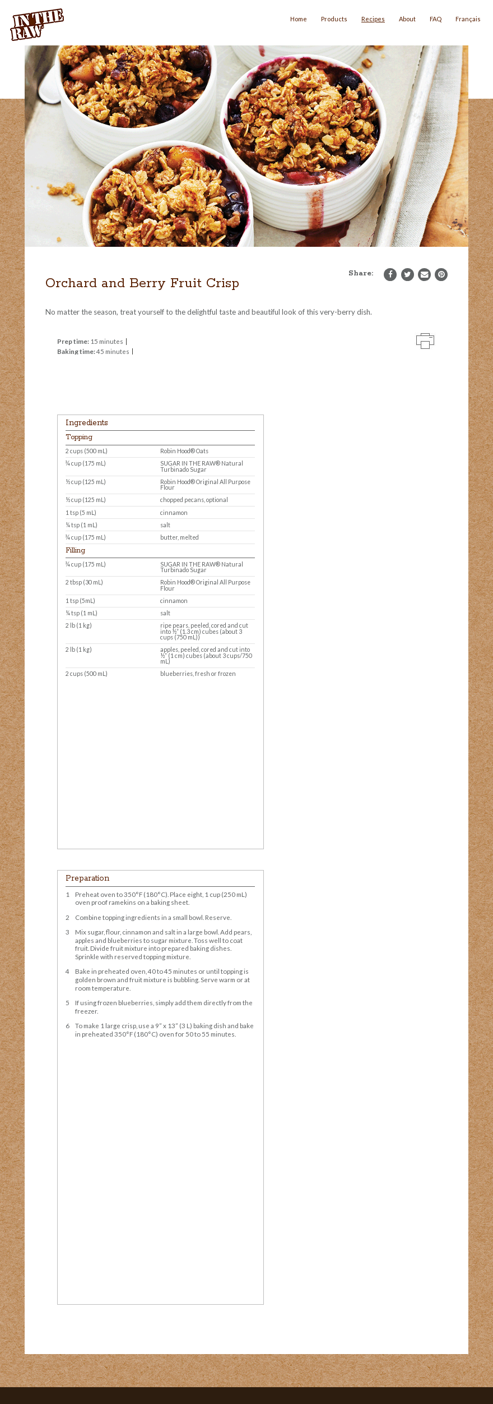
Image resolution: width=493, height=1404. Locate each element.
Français (468, 18)
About (407, 18)
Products (334, 18)
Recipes (373, 18)
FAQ (435, 18)
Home (298, 18)
